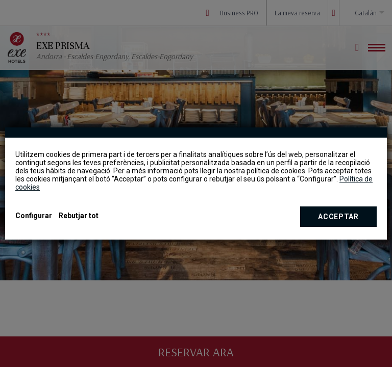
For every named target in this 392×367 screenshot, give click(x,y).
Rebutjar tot (79, 216)
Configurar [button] (33, 216)
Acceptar (338, 217)
